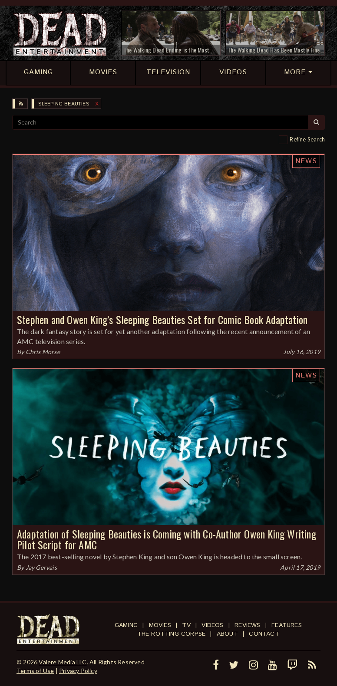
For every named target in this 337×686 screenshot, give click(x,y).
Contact (264, 634)
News (306, 161)
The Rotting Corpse (171, 634)
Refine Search (307, 139)
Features (286, 625)
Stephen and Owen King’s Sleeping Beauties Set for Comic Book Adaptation (162, 319)
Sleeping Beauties (63, 104)
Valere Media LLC (62, 662)
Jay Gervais (41, 567)
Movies (160, 625)
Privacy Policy (78, 670)
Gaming (126, 625)
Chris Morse (43, 351)
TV (186, 625)
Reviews (247, 625)
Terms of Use (35, 670)
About (227, 634)
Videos (212, 625)
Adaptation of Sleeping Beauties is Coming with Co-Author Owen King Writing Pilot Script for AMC (166, 539)
